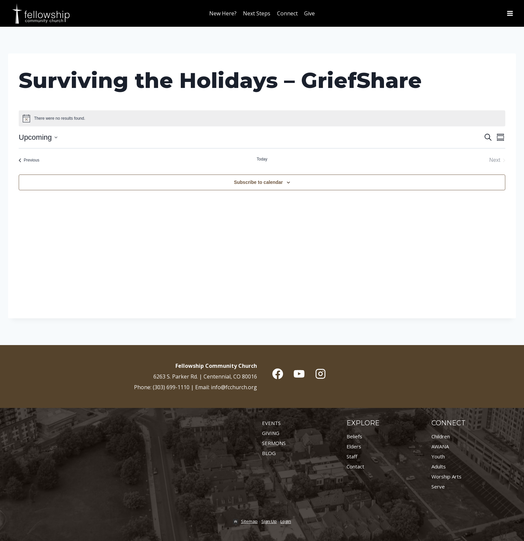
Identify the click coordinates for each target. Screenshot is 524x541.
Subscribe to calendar (258, 182)
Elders (354, 446)
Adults (438, 466)
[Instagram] (320, 374)
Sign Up (269, 521)
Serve (438, 486)
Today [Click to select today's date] (262, 159)
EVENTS (271, 423)
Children (440, 436)
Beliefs (354, 436)
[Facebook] (277, 374)
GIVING (270, 433)
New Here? (223, 13)
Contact (355, 466)
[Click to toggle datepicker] (38, 137)
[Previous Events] (29, 160)
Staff (352, 456)
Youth (438, 456)
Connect (287, 13)
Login (285, 521)
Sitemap (249, 521)
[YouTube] (299, 374)
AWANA (440, 446)
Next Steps (256, 13)
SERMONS (274, 443)
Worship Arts (446, 476)
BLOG (269, 453)
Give (309, 13)
